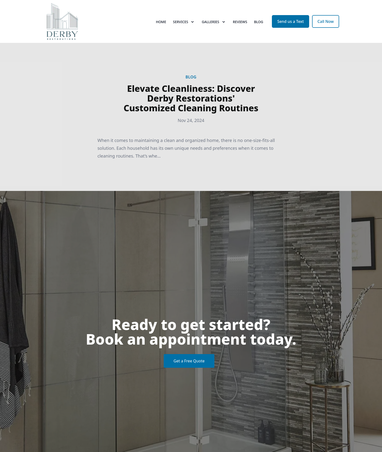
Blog (258, 21)
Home (161, 21)
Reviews (240, 21)
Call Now (325, 21)
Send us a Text (290, 21)
